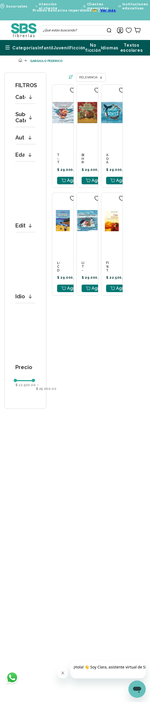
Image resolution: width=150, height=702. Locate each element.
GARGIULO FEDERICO (46, 56)
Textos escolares (125, 45)
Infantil (15, 45)
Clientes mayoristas (98, 6)
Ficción (51, 45)
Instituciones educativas (135, 6)
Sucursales (16, 6)
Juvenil (33, 45)
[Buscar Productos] (109, 30)
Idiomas (94, 45)
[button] (25, 92)
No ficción (71, 45)
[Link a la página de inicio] (20, 56)
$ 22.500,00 (25, 380)
